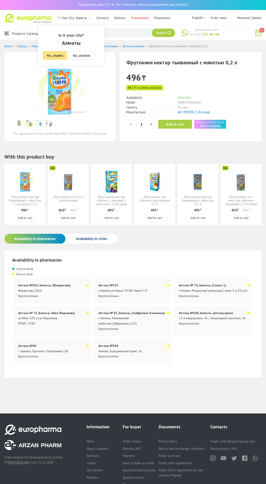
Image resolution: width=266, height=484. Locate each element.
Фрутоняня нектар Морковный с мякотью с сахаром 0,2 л (25, 200)
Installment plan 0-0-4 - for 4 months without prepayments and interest (133, 4)
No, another (81, 55)
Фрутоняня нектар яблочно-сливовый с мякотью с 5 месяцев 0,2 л (111, 202)
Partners (93, 477)
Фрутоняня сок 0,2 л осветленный (68, 199)
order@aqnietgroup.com (237, 441)
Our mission (95, 470)
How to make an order (138, 463)
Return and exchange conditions (182, 449)
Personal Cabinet (249, 18)
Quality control (133, 477)
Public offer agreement (175, 463)
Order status (219, 18)
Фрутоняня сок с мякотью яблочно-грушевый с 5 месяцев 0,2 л (241, 202)
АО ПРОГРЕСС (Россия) (194, 112)
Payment (129, 456)
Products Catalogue (23, 33)
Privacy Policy (168, 441)
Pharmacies (162, 18)
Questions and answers (139, 470)
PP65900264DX (18, 462)
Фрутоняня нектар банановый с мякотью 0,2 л (198, 200)
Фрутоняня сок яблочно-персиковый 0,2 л (155, 200)
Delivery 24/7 (132, 449)
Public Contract (169, 456)
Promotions (140, 18)
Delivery (120, 18)
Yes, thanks (55, 55)
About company (98, 449)
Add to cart (176, 124)
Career (91, 463)
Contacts (102, 18)
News (90, 441)
